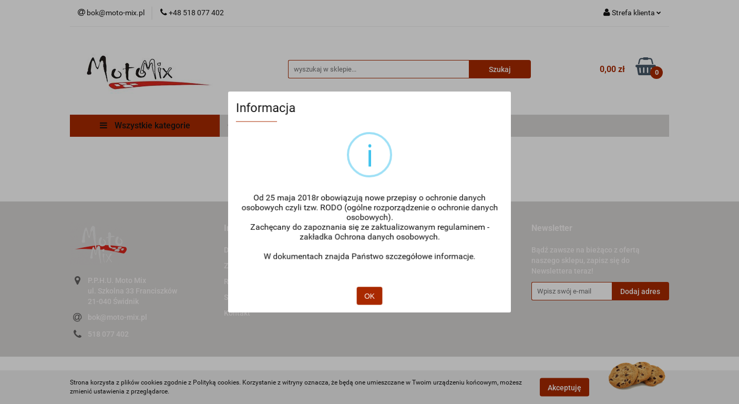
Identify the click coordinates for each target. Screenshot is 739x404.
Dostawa (425, 125)
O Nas (239, 125)
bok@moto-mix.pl (117, 317)
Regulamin (242, 281)
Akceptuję (564, 387)
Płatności (375, 125)
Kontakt (237, 313)
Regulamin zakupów (304, 125)
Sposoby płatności (254, 297)
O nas (386, 250)
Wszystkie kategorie (145, 125)
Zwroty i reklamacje (256, 265)
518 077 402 (108, 334)
